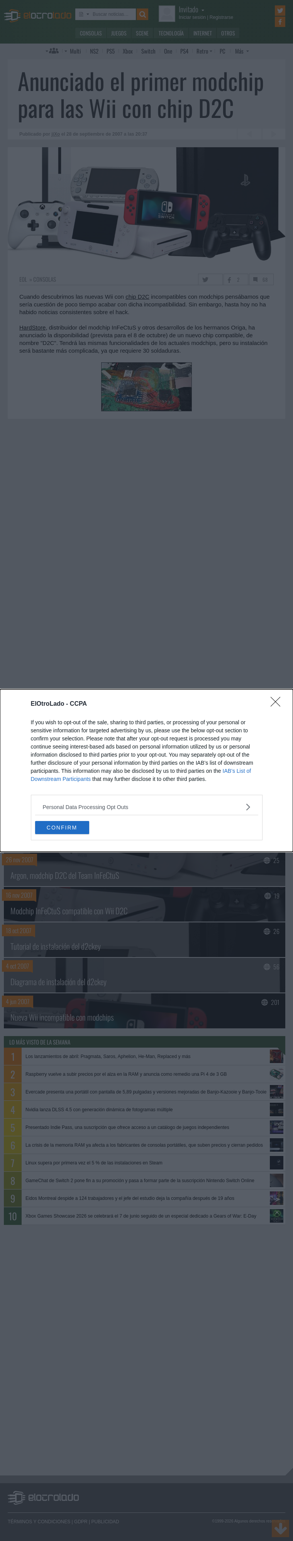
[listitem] (147, 807)
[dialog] (146, 770)
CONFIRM (62, 827)
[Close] (278, 704)
